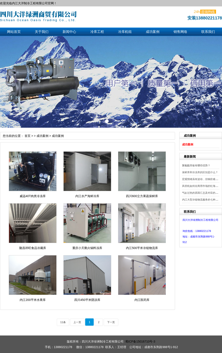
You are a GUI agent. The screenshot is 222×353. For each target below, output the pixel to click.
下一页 (111, 322)
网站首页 (14, 32)
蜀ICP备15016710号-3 (140, 341)
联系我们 (208, 32)
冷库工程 (97, 32)
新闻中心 (69, 32)
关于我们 (41, 32)
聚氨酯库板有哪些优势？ (196, 165)
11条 (63, 322)
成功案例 (152, 32)
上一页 (77, 322)
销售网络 (180, 32)
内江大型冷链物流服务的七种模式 (201, 199)
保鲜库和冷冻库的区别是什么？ (200, 172)
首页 (28, 136)
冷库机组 (125, 32)
